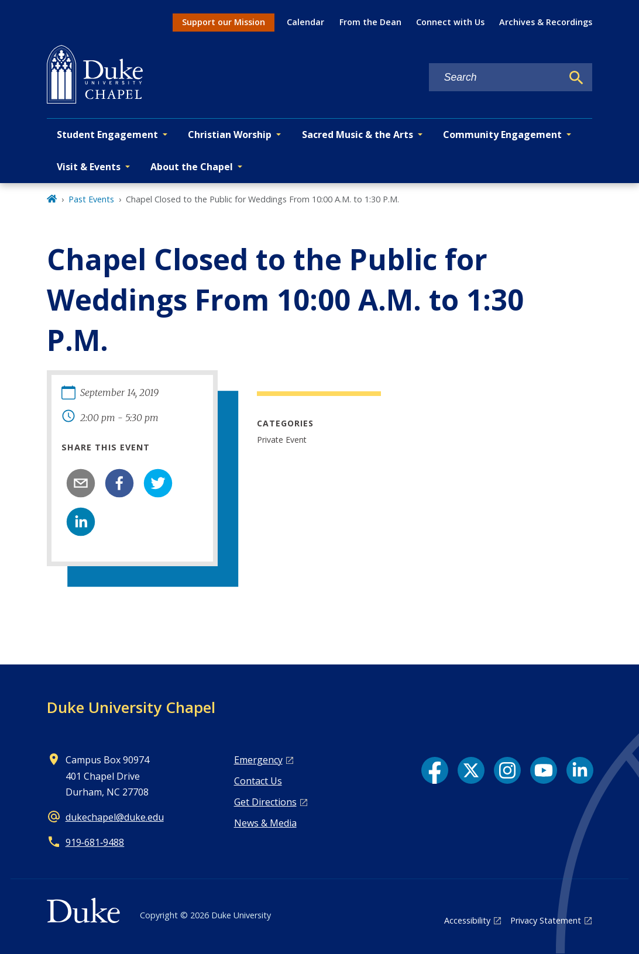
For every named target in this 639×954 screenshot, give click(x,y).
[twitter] (158, 483)
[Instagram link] (507, 770)
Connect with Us (450, 21)
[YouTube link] (543, 770)
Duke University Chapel (131, 707)
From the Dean (370, 21)
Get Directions (265, 801)
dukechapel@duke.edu (115, 817)
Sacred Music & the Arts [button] (357, 134)
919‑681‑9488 (95, 842)
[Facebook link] (434, 770)
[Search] (576, 78)
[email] (80, 483)
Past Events (91, 199)
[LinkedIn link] (579, 770)
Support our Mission (223, 21)
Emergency (258, 759)
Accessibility (467, 920)
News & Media (265, 823)
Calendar (305, 21)
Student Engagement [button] (107, 134)
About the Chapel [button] (191, 166)
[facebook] (119, 483)
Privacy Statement (545, 920)
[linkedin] (80, 521)
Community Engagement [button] (502, 134)
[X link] (471, 770)
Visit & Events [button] (89, 166)
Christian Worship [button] (230, 134)
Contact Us (258, 780)
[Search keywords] (496, 77)
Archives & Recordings (545, 21)
